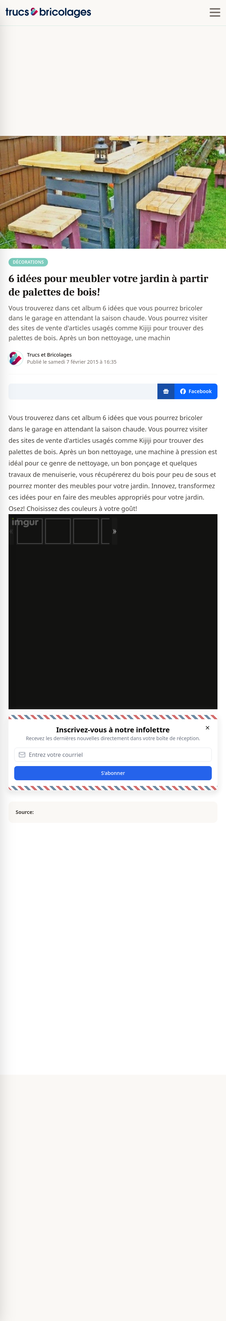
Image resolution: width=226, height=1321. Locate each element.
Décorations (28, 262)
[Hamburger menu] (215, 12)
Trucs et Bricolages (49, 354)
